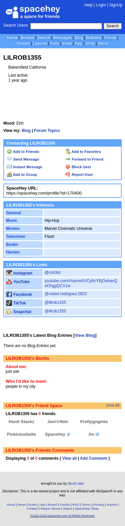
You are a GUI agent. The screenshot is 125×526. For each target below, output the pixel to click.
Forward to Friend (84, 159)
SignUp (115, 5)
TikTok (16, 303)
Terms (86, 504)
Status (67, 508)
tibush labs (76, 483)
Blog (79, 37)
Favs (54, 43)
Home (12, 37)
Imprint (112, 504)
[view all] (112, 405)
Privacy (98, 504)
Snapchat (18, 311)
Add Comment (93, 458)
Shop (90, 43)
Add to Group (22, 175)
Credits (64, 504)
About (103, 43)
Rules (33, 504)
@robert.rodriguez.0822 (66, 293)
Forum (110, 37)
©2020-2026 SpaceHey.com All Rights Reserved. (62, 515)
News (22, 504)
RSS (75, 504)
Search (112, 26)
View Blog (85, 335)
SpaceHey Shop (87, 508)
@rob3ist (53, 272)
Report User (79, 175)
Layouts (40, 43)
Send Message (23, 159)
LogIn (101, 5)
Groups (23, 43)
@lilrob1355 (55, 302)
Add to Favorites (83, 152)
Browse (27, 37)
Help (88, 5)
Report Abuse (50, 508)
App (78, 43)
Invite (67, 43)
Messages (62, 37)
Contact (32, 508)
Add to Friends (23, 152)
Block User (78, 167)
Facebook (19, 294)
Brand (52, 504)
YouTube (18, 281)
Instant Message (24, 167)
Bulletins (93, 37)
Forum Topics (47, 130)
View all (69, 458)
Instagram (19, 273)
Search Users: (16, 25)
